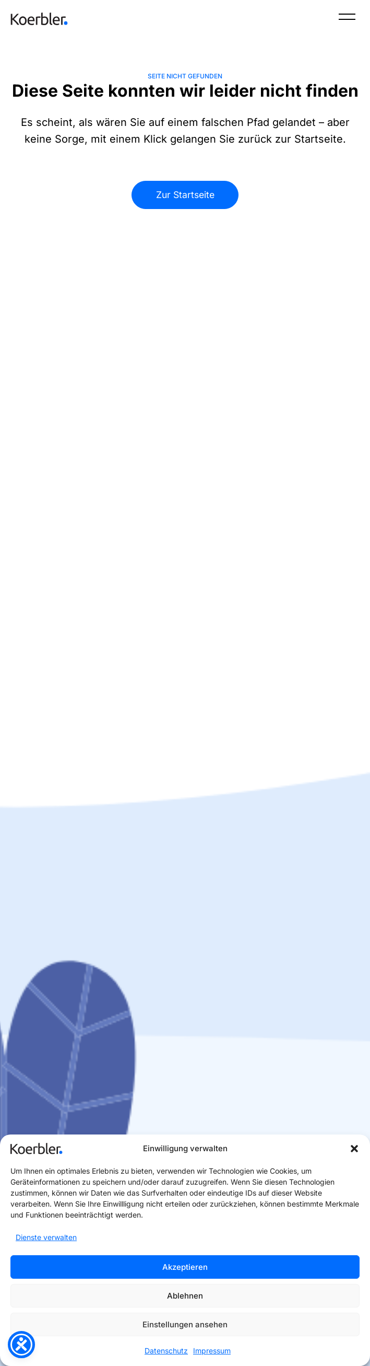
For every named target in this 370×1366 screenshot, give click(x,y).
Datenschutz (166, 1350)
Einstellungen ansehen (185, 1324)
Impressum (212, 1350)
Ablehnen (185, 1296)
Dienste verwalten (46, 1237)
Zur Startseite (185, 194)
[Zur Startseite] (39, 19)
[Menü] (347, 19)
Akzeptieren (185, 1267)
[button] (354, 1148)
